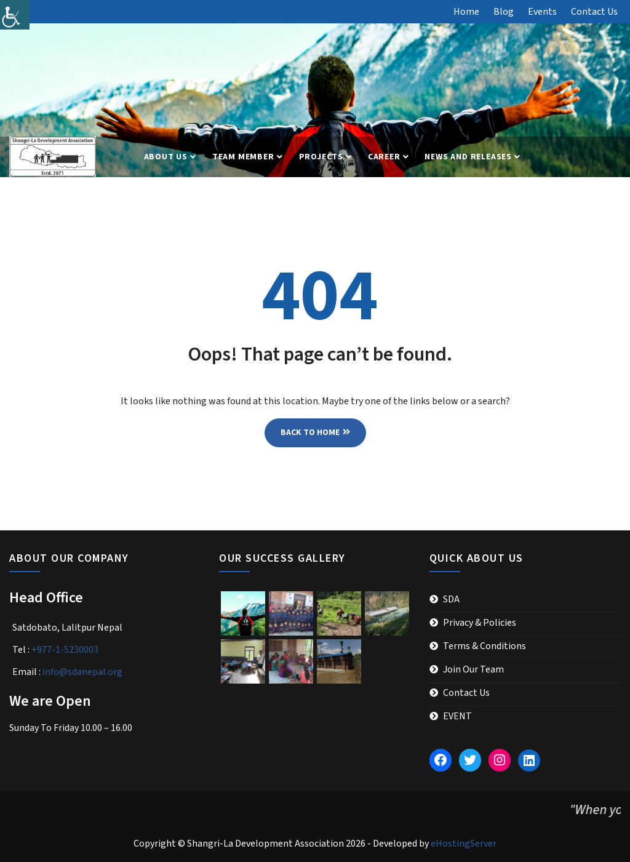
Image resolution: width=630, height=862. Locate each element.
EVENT (457, 716)
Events (542, 11)
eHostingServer (463, 843)
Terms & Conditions (484, 646)
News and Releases (468, 157)
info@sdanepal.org (82, 672)
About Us (166, 157)
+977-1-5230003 (64, 649)
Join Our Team (473, 669)
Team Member (243, 157)
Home (466, 11)
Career (384, 157)
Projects (321, 157)
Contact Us (594, 11)
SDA (451, 599)
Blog (503, 11)
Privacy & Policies (479, 622)
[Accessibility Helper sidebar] (15, 15)
